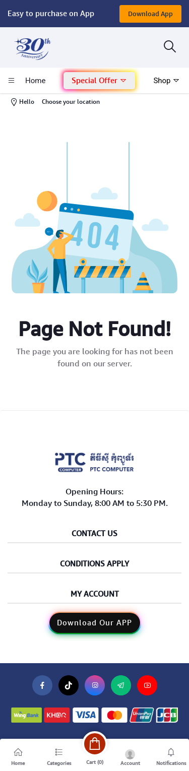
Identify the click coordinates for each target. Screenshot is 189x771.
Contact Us (94, 534)
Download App (150, 14)
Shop (166, 80)
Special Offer (99, 81)
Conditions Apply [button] (94, 564)
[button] (99, 81)
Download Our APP (94, 623)
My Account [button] (95, 594)
